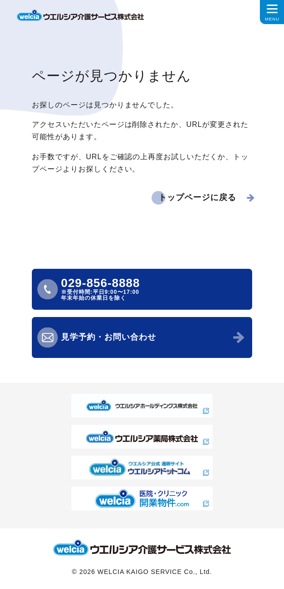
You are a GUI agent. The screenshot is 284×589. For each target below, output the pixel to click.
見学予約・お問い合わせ (108, 337)
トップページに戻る (197, 197)
